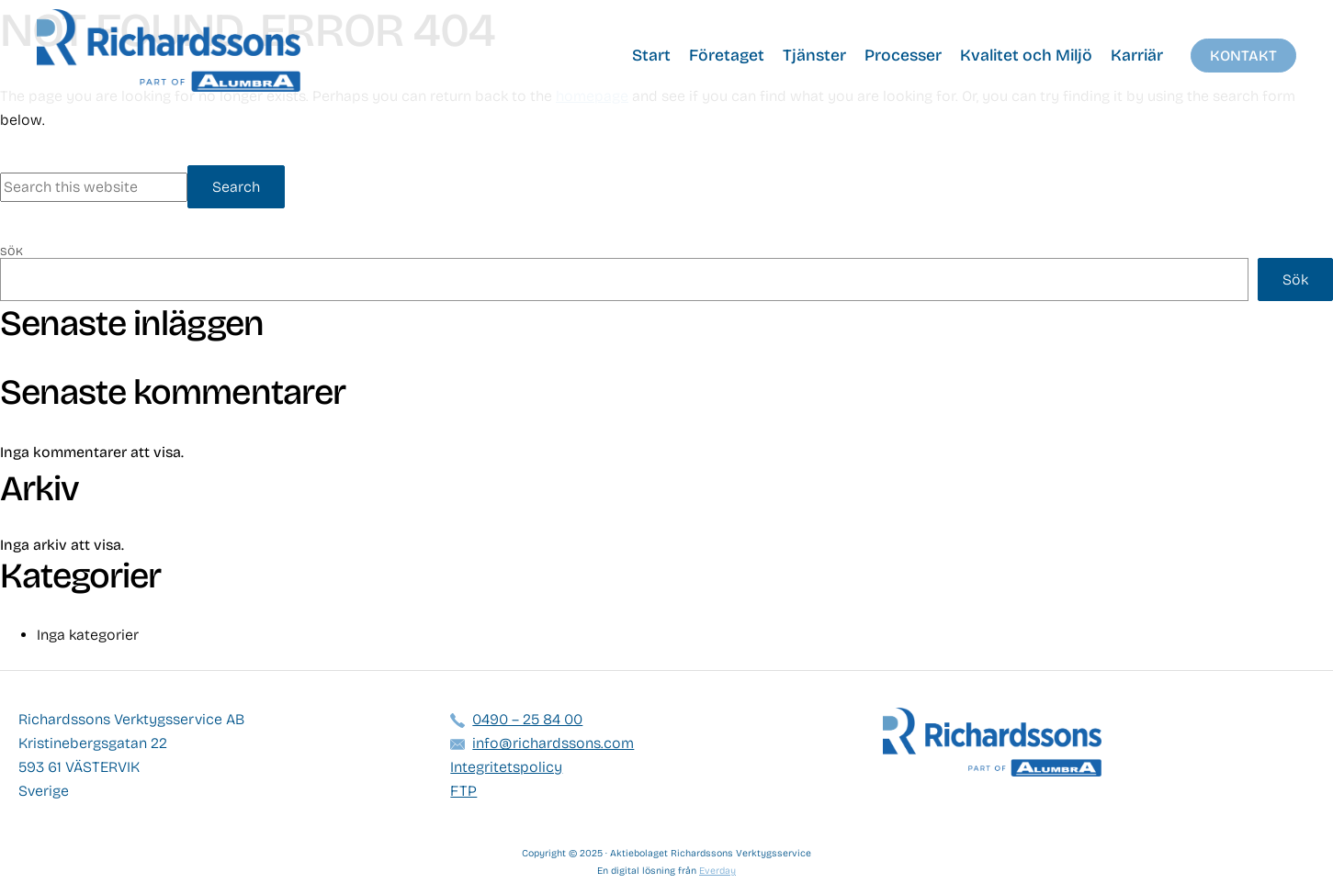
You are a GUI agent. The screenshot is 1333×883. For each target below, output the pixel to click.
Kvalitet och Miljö (1026, 55)
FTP (463, 790)
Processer (903, 55)
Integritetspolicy (506, 767)
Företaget (726, 55)
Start (651, 55)
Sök (11, 251)
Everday (717, 871)
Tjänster (814, 55)
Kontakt (1243, 55)
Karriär (1137, 55)
